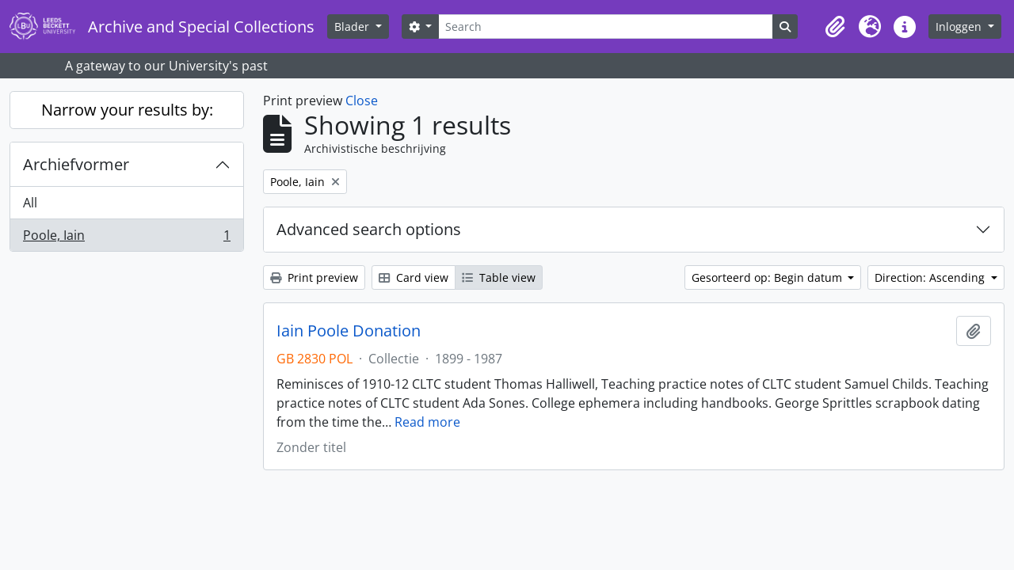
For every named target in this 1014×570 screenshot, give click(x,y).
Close (361, 100)
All (30, 202)
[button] (835, 27)
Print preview (314, 277)
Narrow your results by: (127, 109)
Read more (427, 422)
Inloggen (960, 26)
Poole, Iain (126, 238)
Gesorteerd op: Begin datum (768, 277)
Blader (353, 26)
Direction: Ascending (931, 277)
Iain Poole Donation (348, 330)
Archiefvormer (76, 164)
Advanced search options (368, 229)
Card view (413, 277)
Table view (499, 277)
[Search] (605, 26)
